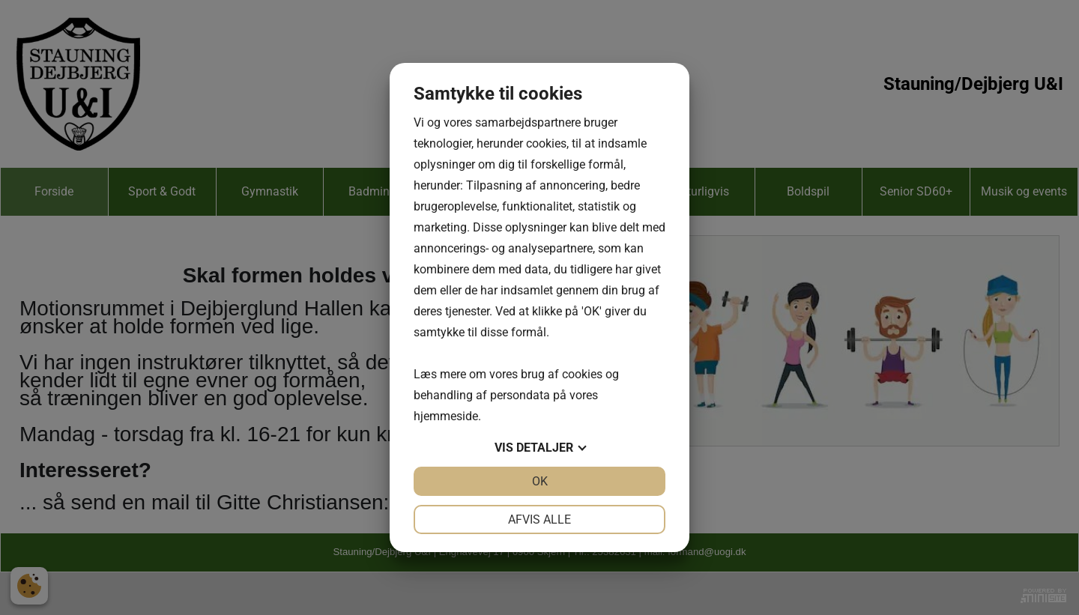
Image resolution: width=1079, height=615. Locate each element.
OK (540, 481)
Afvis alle (539, 519)
